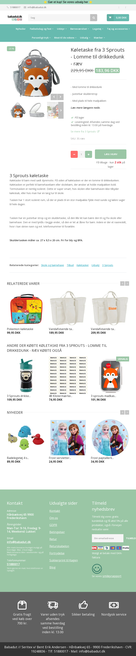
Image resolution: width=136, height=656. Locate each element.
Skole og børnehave (52, 265)
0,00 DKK (121, 17)
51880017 (15, 7)
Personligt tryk (40, 37)
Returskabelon (59, 546)
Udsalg (84, 37)
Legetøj (97, 28)
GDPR (53, 525)
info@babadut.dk (37, 7)
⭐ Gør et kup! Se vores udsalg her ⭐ (68, 2)
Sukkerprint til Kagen (63, 560)
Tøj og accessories (117, 28)
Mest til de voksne (64, 37)
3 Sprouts (107, 265)
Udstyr (61, 28)
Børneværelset (78, 28)
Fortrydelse (56, 553)
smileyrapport (112, 576)
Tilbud (70, 265)
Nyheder (21, 28)
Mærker (98, 37)
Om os (53, 518)
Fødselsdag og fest (40, 28)
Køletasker (82, 265)
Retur (53, 539)
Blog (52, 567)
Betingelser (57, 532)
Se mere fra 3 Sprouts (84, 131)
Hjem (9, 28)
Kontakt (54, 511)
